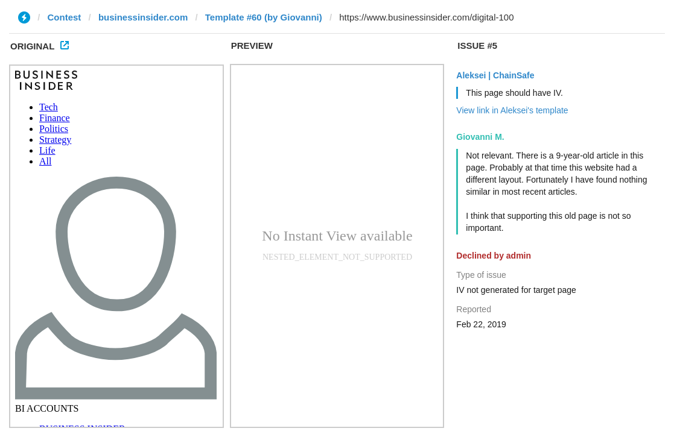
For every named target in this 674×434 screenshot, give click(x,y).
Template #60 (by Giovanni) (263, 17)
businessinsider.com (143, 17)
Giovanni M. (480, 137)
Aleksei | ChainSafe (495, 75)
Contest (64, 17)
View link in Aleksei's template (512, 110)
